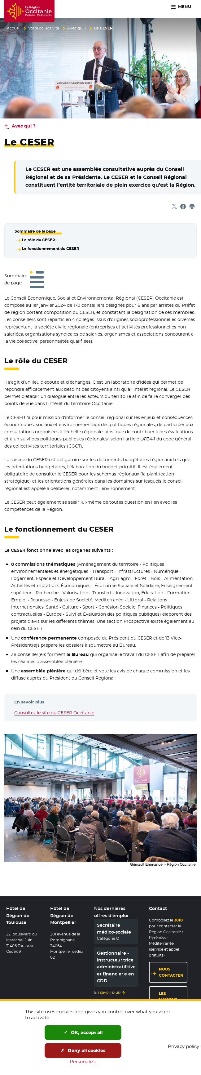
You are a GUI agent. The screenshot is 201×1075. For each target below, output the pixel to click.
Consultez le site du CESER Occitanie (54, 712)
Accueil (13, 28)
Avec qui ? (76, 28)
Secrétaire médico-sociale (114, 928)
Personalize (83, 1061)
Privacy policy (183, 1046)
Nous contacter (171, 972)
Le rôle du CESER (38, 240)
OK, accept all (83, 1032)
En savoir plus (107, 993)
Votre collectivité (43, 28)
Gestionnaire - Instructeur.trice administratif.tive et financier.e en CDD (116, 967)
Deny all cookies (83, 1050)
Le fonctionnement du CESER (50, 248)
